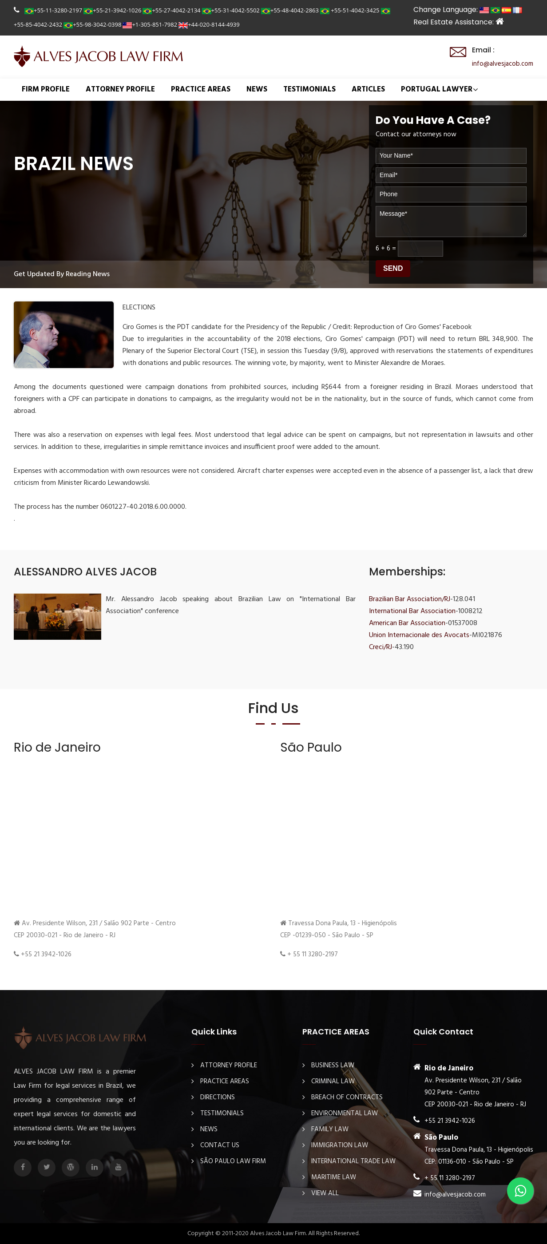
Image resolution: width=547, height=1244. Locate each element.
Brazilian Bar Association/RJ (409, 599)
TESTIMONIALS (309, 89)
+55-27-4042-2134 (171, 10)
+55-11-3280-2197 (53, 10)
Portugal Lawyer (436, 89)
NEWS (256, 89)
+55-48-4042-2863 (290, 10)
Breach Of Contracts (347, 1097)
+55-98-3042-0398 (92, 24)
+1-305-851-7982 (150, 24)
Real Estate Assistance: (458, 22)
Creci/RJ (380, 647)
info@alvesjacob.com (502, 64)
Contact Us (219, 1145)
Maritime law (333, 1177)
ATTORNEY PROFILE (120, 89)
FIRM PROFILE (46, 89)
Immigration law (339, 1145)
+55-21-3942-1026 (112, 10)
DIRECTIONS (217, 1097)
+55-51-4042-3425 (350, 10)
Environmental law (344, 1113)
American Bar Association (407, 623)
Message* (451, 222)
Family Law (330, 1129)
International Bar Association (412, 611)
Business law (332, 1065)
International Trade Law (353, 1161)
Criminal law (333, 1081)
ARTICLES (368, 89)
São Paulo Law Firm (233, 1161)
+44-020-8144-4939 (209, 24)
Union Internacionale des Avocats (419, 635)
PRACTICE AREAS (200, 89)
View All (325, 1193)
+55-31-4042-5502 (231, 10)
